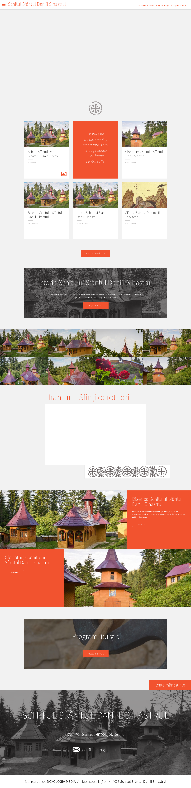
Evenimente (143, 5)
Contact (184, 5)
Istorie (151, 5)
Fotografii (175, 5)
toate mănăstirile (170, 685)
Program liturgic (163, 5)
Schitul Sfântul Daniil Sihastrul (37, 4)
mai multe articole (95, 253)
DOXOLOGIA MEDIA (61, 781)
